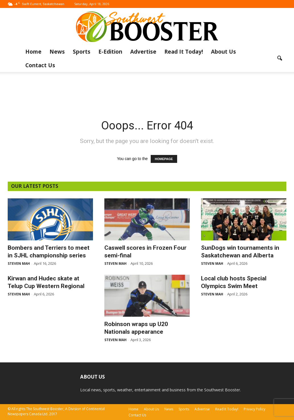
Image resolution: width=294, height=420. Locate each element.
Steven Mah (19, 263)
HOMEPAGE (164, 159)
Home (33, 51)
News (57, 51)
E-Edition (110, 51)
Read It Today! (183, 51)
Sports (81, 51)
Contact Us (40, 65)
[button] (279, 58)
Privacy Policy (254, 409)
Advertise (143, 51)
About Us (223, 51)
